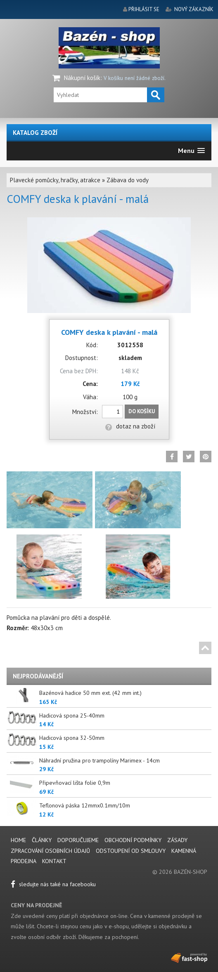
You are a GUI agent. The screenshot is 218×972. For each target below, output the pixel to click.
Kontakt (54, 861)
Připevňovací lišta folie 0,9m (74, 782)
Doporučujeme (78, 840)
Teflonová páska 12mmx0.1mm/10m (84, 805)
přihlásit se (143, 9)
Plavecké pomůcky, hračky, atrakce (55, 180)
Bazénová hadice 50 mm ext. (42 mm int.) (90, 693)
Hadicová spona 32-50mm (71, 737)
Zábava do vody (128, 180)
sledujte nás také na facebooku (53, 884)
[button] (191, 151)
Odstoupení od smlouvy (131, 850)
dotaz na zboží (130, 426)
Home (18, 840)
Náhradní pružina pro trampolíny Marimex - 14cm (99, 760)
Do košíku (141, 411)
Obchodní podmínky (132, 840)
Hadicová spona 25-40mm (71, 715)
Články (42, 840)
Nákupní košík (82, 78)
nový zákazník (193, 9)
